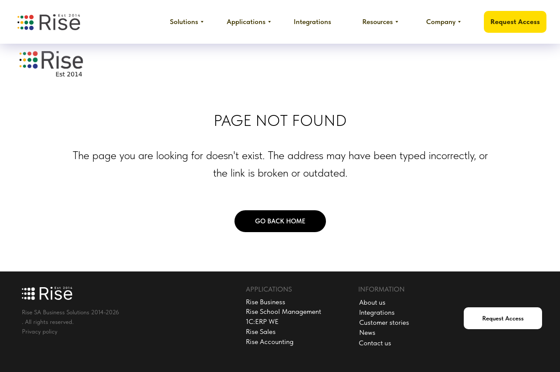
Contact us (375, 343)
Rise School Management (283, 311)
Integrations (377, 312)
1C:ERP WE (262, 321)
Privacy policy (39, 331)
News (367, 332)
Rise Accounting (270, 341)
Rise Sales (261, 331)
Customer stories (384, 322)
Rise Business (265, 302)
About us (372, 302)
